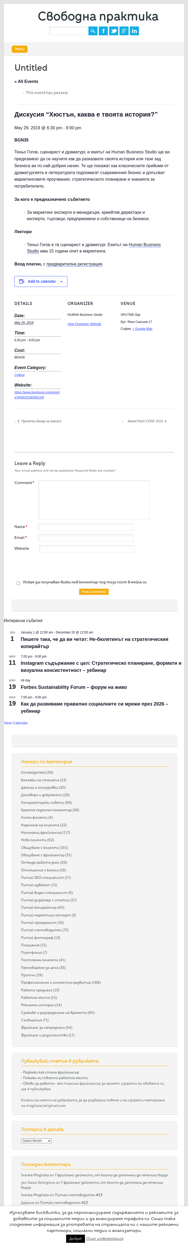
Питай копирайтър (39, 907)
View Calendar (16, 723)
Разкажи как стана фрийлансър (51, 1072)
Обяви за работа (38, 1083)
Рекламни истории (37, 1005)
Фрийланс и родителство (44, 1035)
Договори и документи (41, 795)
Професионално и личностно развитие (56, 982)
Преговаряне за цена (39, 967)
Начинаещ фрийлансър (41, 832)
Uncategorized (33, 772)
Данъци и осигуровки (39, 787)
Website (21, 548)
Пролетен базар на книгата (40, 421)
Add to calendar (42, 281)
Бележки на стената (40, 780)
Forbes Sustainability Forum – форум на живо (74, 687)
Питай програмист (39, 922)
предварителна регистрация (74, 264)
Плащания (30, 945)
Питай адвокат (35, 885)
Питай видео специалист (44, 892)
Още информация (104, 1238)
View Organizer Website (84, 324)
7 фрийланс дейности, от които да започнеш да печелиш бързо (111, 1175)
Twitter (113, 30)
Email (21, 537)
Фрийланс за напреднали (43, 1027)
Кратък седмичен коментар (46, 810)
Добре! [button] (75, 1238)
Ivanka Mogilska (35, 1175)
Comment (24, 483)
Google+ (124, 30)
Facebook (103, 30)
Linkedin (134, 30)
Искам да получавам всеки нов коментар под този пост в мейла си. (80, 582)
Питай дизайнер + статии (45, 900)
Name (21, 527)
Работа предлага (36, 990)
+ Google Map (142, 329)
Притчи (28, 975)
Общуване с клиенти (40, 847)
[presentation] (54, 566)
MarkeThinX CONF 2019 (146, 421)
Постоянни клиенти (39, 960)
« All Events (26, 81)
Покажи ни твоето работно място (55, 1078)
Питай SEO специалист (42, 877)
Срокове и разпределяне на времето (54, 1012)
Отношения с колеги (40, 870)
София (19, 375)
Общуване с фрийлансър (43, 855)
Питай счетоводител (41, 930)
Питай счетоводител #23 (78, 1195)
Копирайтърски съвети (42, 802)
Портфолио (31, 952)
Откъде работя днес (40, 862)
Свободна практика (97, 16)
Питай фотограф (37, 937)
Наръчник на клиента (40, 825)
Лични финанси (34, 817)
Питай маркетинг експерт (46, 915)
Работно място (35, 997)
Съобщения (31, 1020)
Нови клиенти (33, 840)
